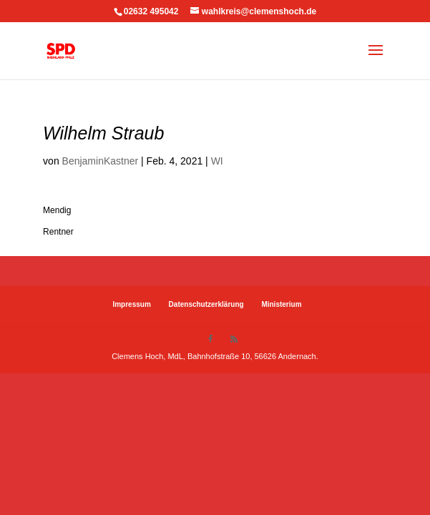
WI (217, 161)
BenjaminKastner (100, 161)
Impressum (131, 304)
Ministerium (281, 304)
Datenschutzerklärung (206, 304)
